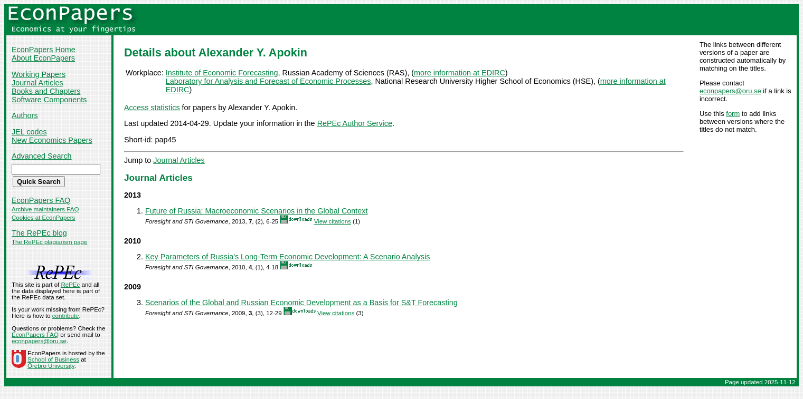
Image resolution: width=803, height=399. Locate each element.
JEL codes (29, 132)
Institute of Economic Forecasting (222, 73)
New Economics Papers (52, 140)
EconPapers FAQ (41, 200)
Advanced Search (42, 156)
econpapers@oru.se (730, 91)
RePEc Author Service (354, 123)
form (733, 114)
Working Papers (38, 74)
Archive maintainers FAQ (45, 209)
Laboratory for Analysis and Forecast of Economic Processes (268, 81)
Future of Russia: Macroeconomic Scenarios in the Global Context (256, 211)
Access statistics (152, 107)
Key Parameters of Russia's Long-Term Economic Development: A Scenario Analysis (287, 256)
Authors (25, 115)
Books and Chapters (46, 91)
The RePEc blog (39, 233)
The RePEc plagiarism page (49, 242)
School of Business (53, 359)
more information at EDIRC (459, 73)
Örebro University (50, 366)
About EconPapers (43, 58)
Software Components (49, 99)
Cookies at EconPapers (43, 218)
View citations (332, 221)
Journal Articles (37, 83)
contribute (65, 316)
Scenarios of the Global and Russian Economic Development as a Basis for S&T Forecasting (301, 302)
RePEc (70, 284)
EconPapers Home (43, 49)
